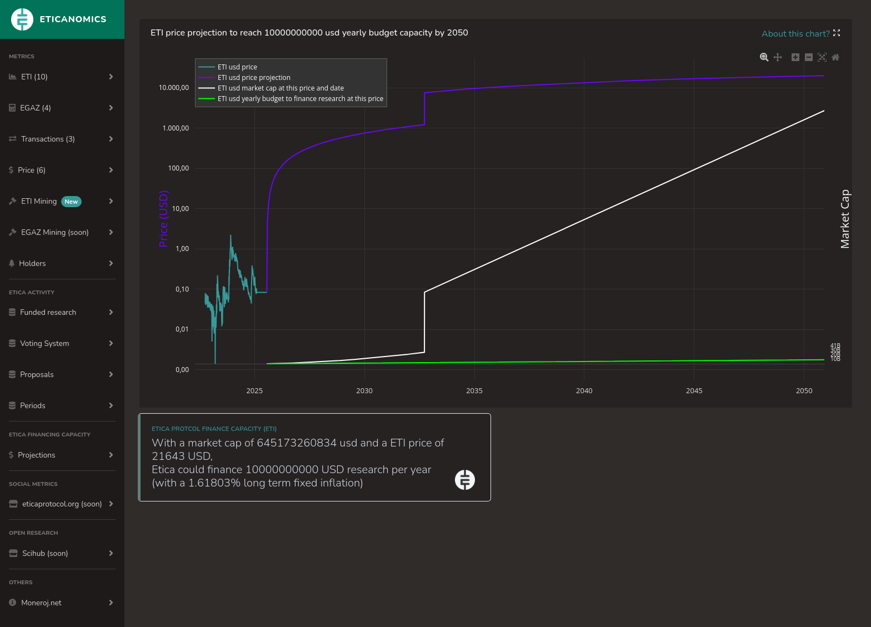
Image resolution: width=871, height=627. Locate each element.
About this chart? (797, 34)
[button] (836, 34)
